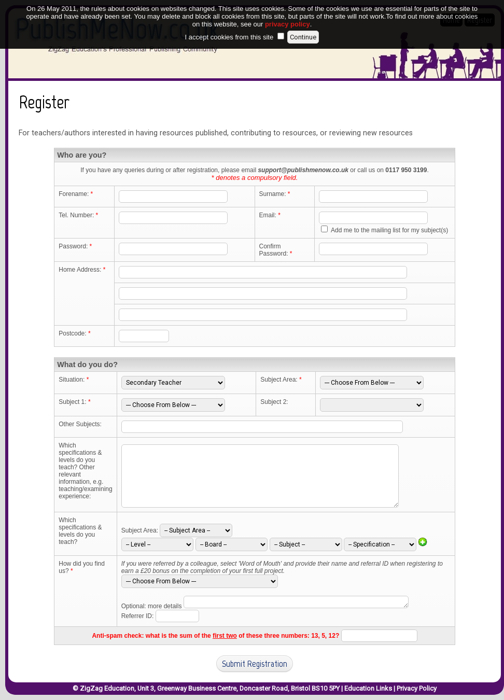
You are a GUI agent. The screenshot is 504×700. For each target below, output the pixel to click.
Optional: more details (151, 606)
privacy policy (287, 15)
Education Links (368, 688)
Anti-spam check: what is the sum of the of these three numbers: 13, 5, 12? (215, 635)
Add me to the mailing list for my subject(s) (389, 230)
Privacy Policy (417, 688)
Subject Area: (139, 530)
